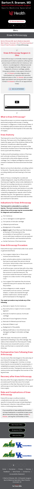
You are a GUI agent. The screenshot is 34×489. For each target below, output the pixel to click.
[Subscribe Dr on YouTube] (17, 25)
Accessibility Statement (17, 474)
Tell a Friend (16, 471)
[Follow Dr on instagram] (20, 25)
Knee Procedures (11, 45)
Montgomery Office (17, 430)
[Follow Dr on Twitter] (13, 25)
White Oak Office (17, 435)
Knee (2, 45)
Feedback (7, 471)
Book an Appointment (18, 21)
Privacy (20, 469)
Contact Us (26, 471)
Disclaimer (12, 469)
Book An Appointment (18, 89)
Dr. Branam (11, 73)
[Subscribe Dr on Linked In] (24, 25)
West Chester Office (17, 424)
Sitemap (28, 469)
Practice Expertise (26, 43)
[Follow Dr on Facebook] (9, 25)
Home (4, 469)
